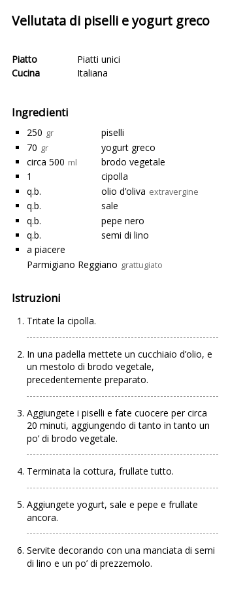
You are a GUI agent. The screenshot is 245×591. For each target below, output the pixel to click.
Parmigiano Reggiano (72, 264)
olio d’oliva (123, 191)
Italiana (92, 73)
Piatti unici (98, 59)
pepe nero (122, 220)
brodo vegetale (133, 162)
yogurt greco (128, 147)
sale (109, 205)
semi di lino (125, 235)
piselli (112, 132)
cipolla (114, 176)
